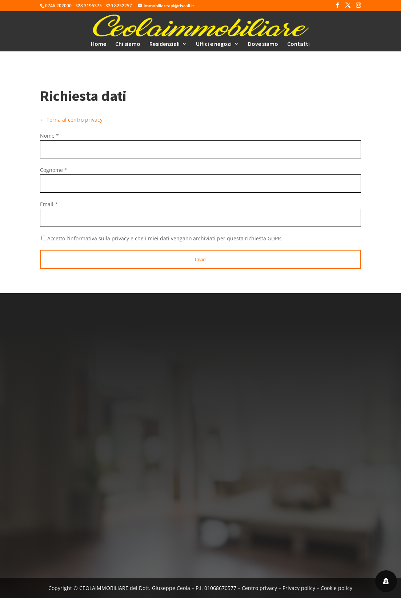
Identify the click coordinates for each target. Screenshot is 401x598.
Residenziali (164, 44)
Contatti (298, 44)
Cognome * (53, 169)
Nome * (49, 135)
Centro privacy (259, 588)
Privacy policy (298, 588)
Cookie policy (336, 588)
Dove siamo (263, 44)
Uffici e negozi (214, 44)
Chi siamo (127, 44)
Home (98, 44)
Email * (49, 204)
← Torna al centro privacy (71, 119)
